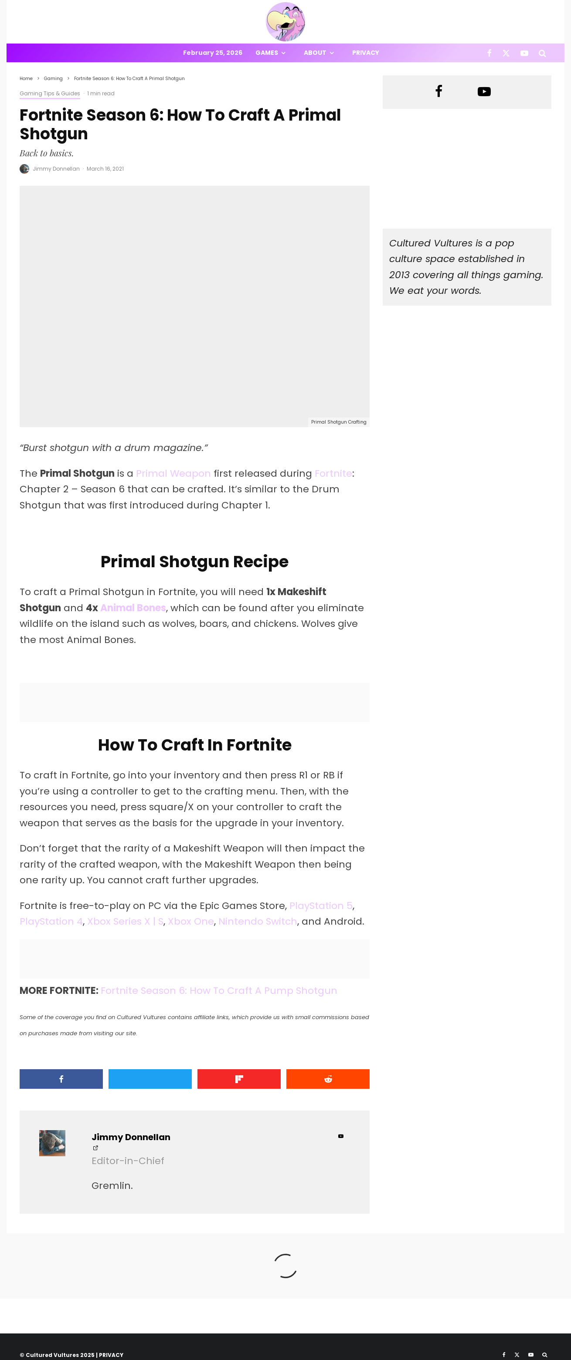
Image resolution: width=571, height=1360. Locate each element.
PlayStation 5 (321, 905)
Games (266, 52)
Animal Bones (133, 608)
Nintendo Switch (257, 921)
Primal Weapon (173, 473)
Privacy (365, 52)
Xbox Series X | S (125, 921)
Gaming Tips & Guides (50, 93)
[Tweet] (150, 1079)
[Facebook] (489, 53)
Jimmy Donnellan (56, 168)
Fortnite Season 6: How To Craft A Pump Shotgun (219, 990)
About (315, 52)
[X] (506, 53)
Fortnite (333, 473)
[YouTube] (524, 53)
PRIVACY (111, 1355)
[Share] (61, 1079)
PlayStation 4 (51, 921)
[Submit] (328, 1079)
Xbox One (191, 921)
